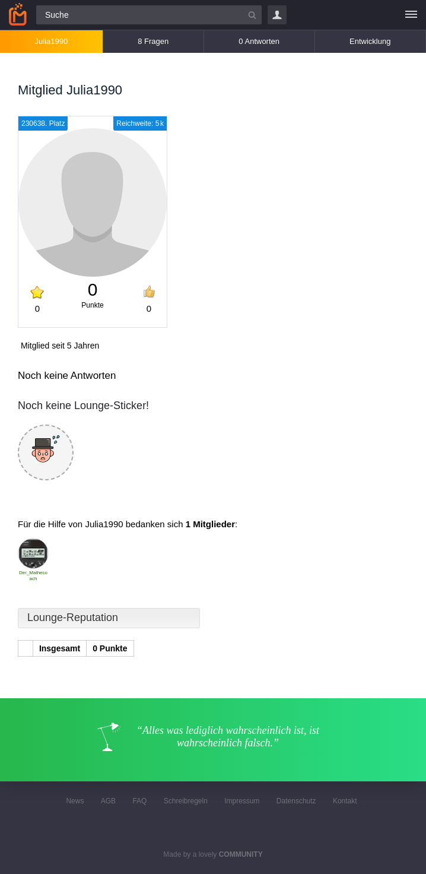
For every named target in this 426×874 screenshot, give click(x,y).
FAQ (139, 801)
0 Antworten (259, 41)
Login (277, 14)
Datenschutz (296, 801)
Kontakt (345, 801)
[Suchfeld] (149, 14)
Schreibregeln (186, 801)
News (75, 801)
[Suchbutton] (252, 14)
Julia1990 (51, 41)
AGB (108, 801)
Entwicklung (369, 41)
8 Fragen (153, 41)
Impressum (241, 801)
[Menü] (411, 15)
